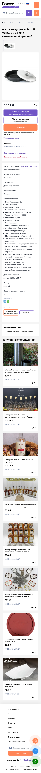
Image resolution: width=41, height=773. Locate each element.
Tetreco (8, 3)
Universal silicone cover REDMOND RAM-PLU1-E (19, 640)
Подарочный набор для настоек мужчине (19, 461)
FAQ (10, 727)
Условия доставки (11, 138)
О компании (13, 709)
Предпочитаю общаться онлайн (11, 312)
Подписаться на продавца (14, 153)
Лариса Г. (7, 143)
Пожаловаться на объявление (16, 157)
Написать (26, 312)
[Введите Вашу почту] (23, 748)
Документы (13, 732)
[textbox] (28, 3)
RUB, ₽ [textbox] (20, 3)
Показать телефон (21, 112)
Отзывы (11, 723)
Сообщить (28, 760)
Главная (5, 23)
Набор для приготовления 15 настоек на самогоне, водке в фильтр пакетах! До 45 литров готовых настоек (18, 550)
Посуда (14, 23)
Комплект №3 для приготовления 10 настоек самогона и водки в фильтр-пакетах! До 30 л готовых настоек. (20, 506)
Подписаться (20, 753)
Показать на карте (29, 166)
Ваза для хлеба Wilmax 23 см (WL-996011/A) (19, 685)
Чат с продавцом (20, 120)
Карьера (11, 718)
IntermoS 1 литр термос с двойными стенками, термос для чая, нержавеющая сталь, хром (20, 371)
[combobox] (21, 3)
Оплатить (20, 127)
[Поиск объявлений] (16, 13)
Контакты (12, 714)
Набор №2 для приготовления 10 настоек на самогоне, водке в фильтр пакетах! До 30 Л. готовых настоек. (19, 595)
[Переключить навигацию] (36, 5)
